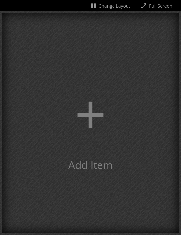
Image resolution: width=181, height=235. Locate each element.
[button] (90, 123)
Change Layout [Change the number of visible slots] (110, 6)
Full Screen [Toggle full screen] (156, 6)
